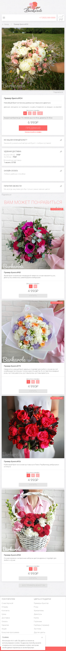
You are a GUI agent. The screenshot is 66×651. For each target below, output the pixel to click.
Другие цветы (39, 632)
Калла (36, 618)
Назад (5, 24)
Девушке (7, 107)
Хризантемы (39, 611)
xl (34, 113)
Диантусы (38, 614)
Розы (36, 607)
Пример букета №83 (12, 272)
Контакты (5, 611)
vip (39, 113)
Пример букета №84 (12, 555)
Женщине (14, 107)
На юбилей (57, 107)
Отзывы (5, 607)
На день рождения (37, 107)
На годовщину (24, 107)
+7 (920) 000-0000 (47, 17)
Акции (4, 629)
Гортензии (38, 621)
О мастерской (7, 603)
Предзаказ (33, 128)
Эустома (37, 629)
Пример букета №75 (12, 366)
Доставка (6, 618)
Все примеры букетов (33, 585)
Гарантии (5, 625)
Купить (33, 295)
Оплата (4, 621)
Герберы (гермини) (41, 625)
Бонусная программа (10, 632)
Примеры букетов (41, 603)
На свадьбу (48, 107)
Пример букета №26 (12, 461)
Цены (4, 614)
